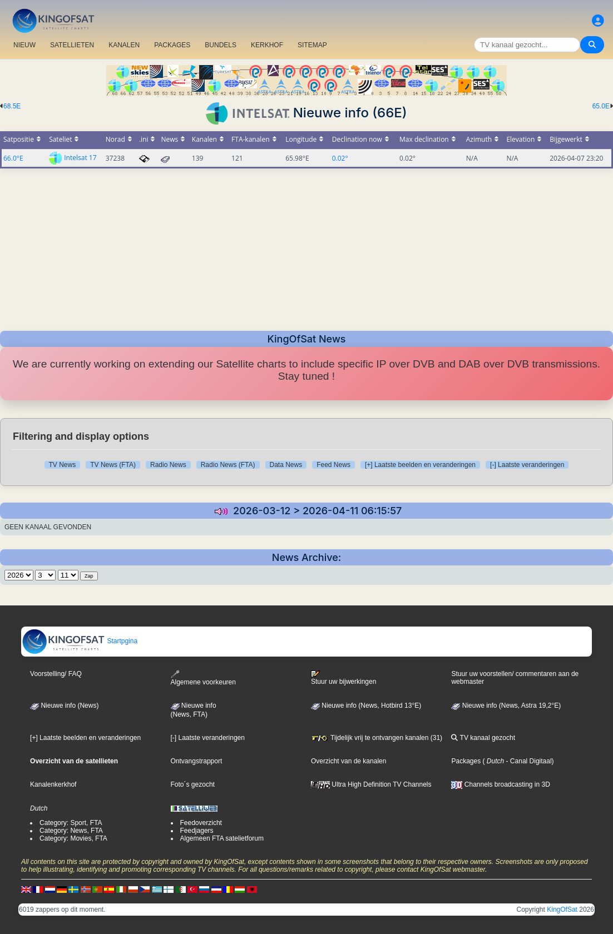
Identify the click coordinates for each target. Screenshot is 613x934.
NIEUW (24, 45)
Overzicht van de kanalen (348, 761)
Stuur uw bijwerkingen (343, 677)
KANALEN (124, 45)
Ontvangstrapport (197, 761)
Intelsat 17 (80, 157)
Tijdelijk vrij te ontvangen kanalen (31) (376, 738)
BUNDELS (220, 45)
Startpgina (79, 641)
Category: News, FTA (71, 830)
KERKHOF (267, 45)
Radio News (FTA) (228, 465)
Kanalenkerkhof (53, 784)
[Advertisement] (306, 246)
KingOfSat (562, 909)
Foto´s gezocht (193, 784)
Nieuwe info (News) (64, 705)
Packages (466, 761)
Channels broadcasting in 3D (500, 784)
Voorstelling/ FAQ (56, 674)
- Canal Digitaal (527, 761)
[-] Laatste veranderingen (527, 465)
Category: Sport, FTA (70, 823)
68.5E (12, 106)
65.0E (601, 106)
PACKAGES (172, 45)
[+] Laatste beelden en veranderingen (420, 465)
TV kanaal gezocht (483, 738)
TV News (62, 465)
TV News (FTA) (113, 465)
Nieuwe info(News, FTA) (193, 710)
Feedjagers (197, 830)
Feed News (333, 465)
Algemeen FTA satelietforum (222, 838)
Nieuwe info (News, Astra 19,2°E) (506, 705)
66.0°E (13, 158)
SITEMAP (312, 45)
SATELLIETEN (72, 45)
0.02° (340, 158)
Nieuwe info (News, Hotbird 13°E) (366, 705)
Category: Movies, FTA (73, 838)
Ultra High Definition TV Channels (371, 784)
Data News (286, 465)
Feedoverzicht (201, 823)
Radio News (168, 465)
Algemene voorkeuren (203, 678)
